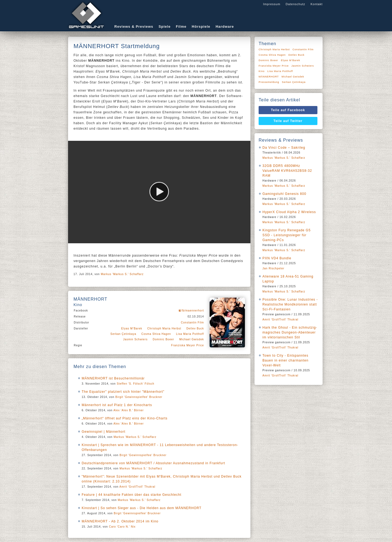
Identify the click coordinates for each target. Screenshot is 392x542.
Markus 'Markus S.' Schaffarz (122, 274)
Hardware (225, 26)
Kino (262, 71)
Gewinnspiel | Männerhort (103, 432)
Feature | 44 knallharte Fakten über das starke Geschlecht (131, 495)
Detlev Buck (195, 328)
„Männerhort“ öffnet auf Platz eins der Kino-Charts (124, 418)
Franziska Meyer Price (187, 345)
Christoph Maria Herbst (164, 328)
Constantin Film (192, 322)
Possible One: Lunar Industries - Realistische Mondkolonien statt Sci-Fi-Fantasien (290, 304)
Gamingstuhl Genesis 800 (284, 194)
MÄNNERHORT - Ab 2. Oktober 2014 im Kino (120, 521)
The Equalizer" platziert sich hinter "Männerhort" (123, 392)
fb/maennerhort (193, 310)
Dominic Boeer (163, 339)
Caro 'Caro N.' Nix (122, 526)
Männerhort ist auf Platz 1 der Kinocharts (117, 405)
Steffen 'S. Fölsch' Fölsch (135, 383)
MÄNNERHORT (269, 76)
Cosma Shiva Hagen (156, 333)
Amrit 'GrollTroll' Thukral (137, 486)
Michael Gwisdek (191, 339)
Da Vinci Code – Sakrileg (283, 147)
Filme (181, 26)
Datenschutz (295, 4)
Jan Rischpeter (273, 268)
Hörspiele (201, 26)
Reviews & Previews (133, 26)
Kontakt (317, 4)
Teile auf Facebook (288, 110)
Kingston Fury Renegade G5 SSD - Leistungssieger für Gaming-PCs (286, 235)
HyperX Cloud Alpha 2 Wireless (289, 212)
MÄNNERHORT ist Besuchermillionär (113, 378)
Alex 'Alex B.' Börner (129, 410)
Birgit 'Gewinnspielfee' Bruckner (139, 396)
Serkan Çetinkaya (123, 333)
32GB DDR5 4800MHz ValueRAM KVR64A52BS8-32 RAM (287, 170)
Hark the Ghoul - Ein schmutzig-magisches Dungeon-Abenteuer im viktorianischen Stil (289, 332)
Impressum (271, 4)
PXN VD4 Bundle (276, 258)
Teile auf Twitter (288, 121)
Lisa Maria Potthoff (190, 333)
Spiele (164, 26)
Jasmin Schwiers (135, 339)
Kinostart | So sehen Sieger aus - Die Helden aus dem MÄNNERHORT (141, 508)
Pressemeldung (269, 82)
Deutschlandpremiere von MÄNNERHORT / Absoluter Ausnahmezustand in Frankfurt (153, 463)
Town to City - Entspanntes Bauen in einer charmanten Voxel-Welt (285, 360)
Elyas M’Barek (131, 328)
